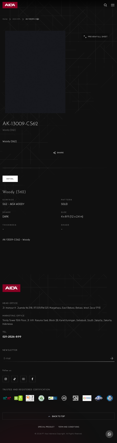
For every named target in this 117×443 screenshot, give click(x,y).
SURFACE (8, 200)
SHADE (7, 212)
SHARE (58, 153)
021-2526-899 (12, 336)
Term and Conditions (68, 427)
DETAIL (10, 179)
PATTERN (66, 200)
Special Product (46, 427)
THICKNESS (10, 225)
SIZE (64, 212)
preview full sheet (95, 36)
